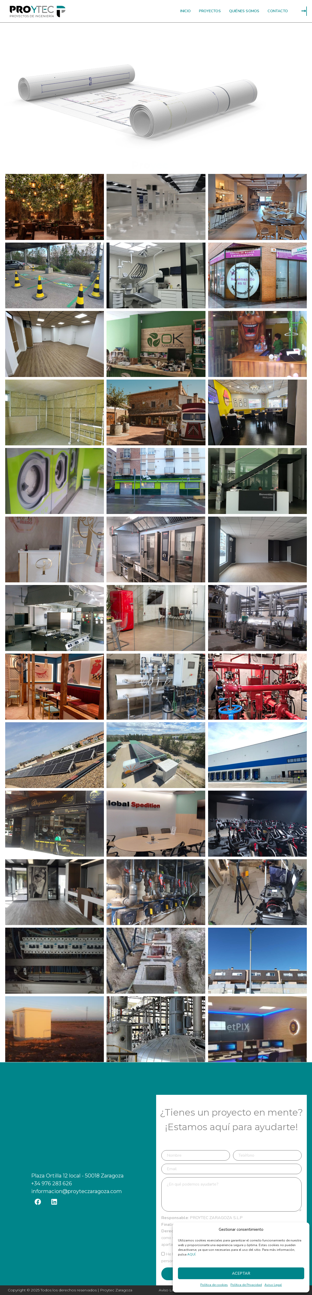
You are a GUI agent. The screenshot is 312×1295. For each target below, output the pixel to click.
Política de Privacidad (246, 1285)
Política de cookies (214, 1285)
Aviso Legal (273, 1285)
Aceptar (241, 1273)
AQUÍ (191, 1254)
